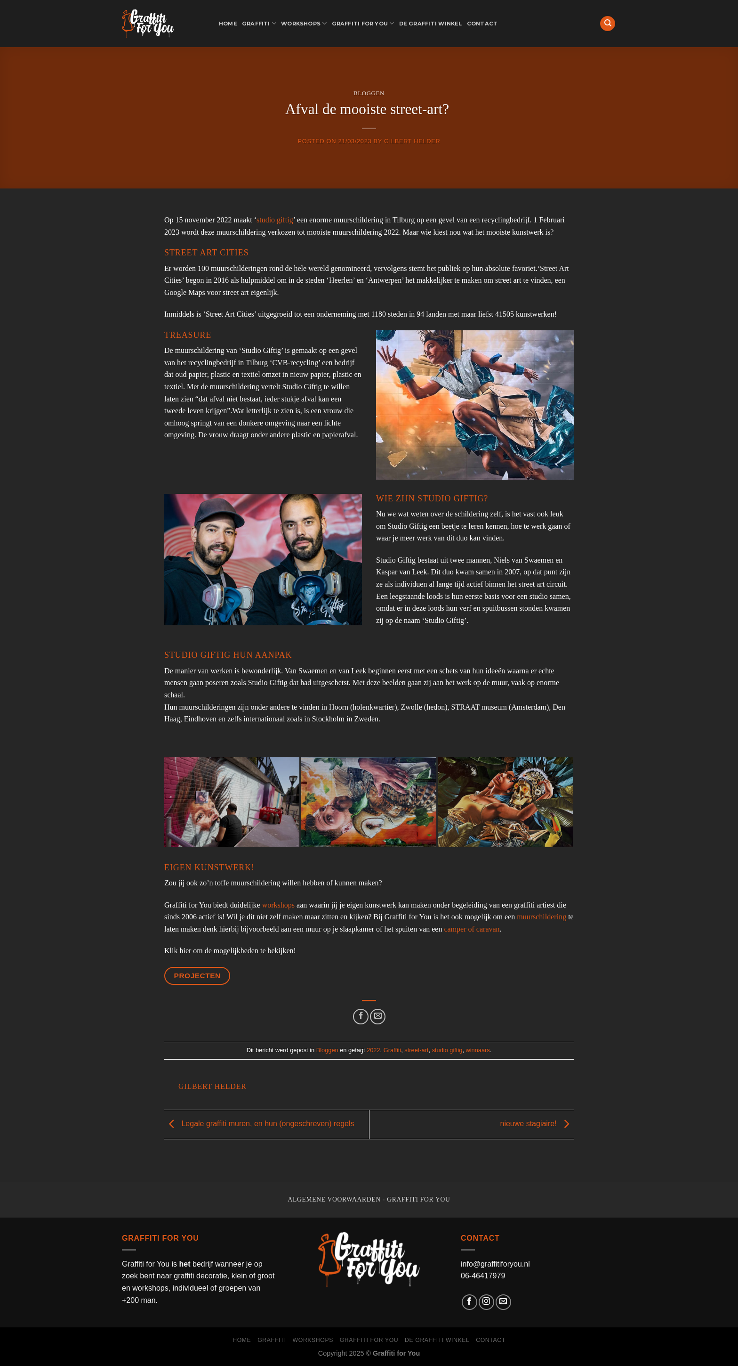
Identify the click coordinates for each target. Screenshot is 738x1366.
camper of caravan (471, 929)
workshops (278, 905)
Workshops (304, 23)
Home (228, 23)
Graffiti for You (363, 23)
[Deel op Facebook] (361, 1016)
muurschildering (541, 917)
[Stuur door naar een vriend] (377, 1016)
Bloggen (369, 93)
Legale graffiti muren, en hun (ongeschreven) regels (259, 1124)
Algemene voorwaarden (334, 1199)
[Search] (607, 24)
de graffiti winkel (430, 23)
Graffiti (259, 23)
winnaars (478, 1050)
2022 (373, 1050)
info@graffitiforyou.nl (495, 1264)
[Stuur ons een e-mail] (503, 1302)
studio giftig (275, 220)
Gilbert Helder (412, 141)
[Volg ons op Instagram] (486, 1302)
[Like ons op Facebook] (469, 1302)
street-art (416, 1050)
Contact (482, 23)
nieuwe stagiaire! (537, 1124)
